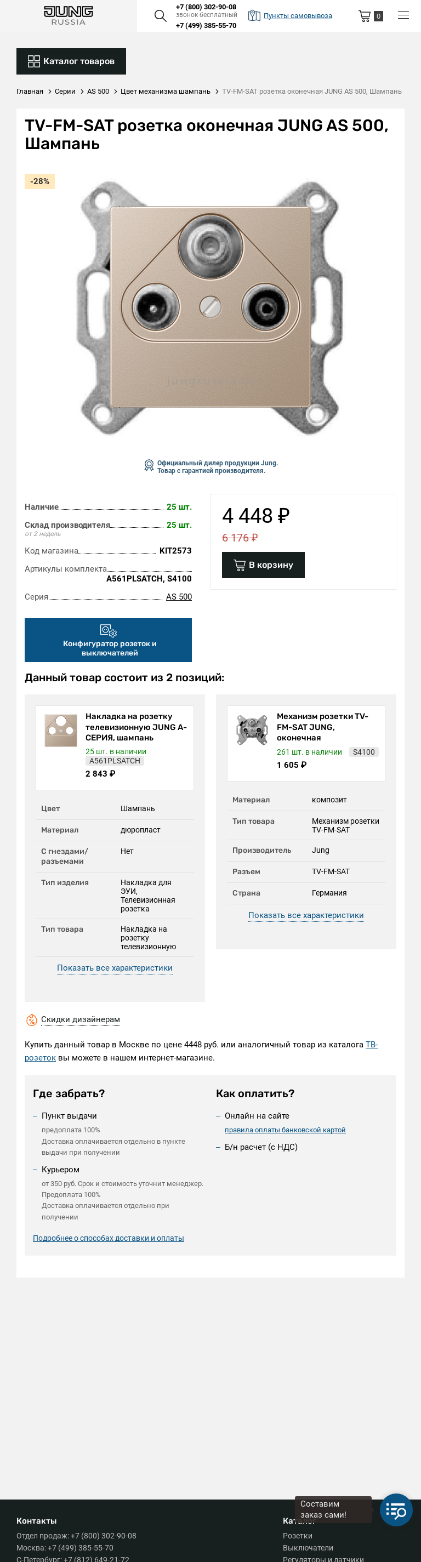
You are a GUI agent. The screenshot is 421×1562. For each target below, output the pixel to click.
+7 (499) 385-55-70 (206, 25)
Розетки (297, 1535)
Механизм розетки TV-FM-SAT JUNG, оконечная (322, 727)
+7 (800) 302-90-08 (206, 7)
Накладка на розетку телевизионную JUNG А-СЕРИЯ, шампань (136, 727)
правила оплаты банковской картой (285, 1130)
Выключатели (308, 1547)
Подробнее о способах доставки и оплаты (108, 1238)
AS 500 (179, 597)
